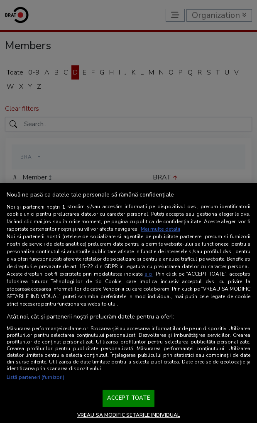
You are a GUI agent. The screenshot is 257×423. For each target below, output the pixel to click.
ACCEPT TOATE (128, 398)
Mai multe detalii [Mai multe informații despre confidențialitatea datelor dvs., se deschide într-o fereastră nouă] (160, 229)
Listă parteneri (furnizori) (35, 377)
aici (148, 274)
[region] (128, 303)
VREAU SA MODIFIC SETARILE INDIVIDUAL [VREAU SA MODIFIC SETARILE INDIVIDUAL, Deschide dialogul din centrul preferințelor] (128, 415)
